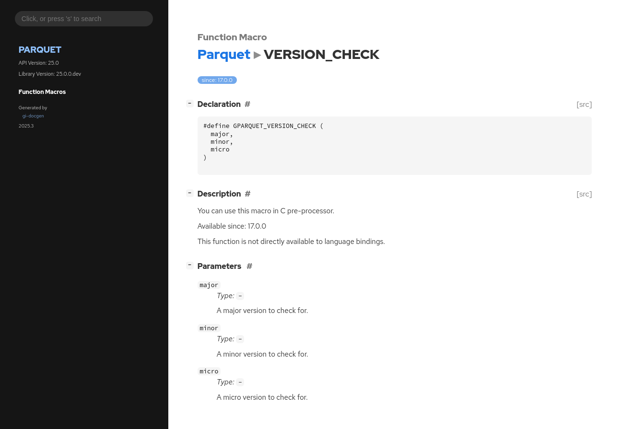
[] (192, 103)
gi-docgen (33, 116)
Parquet (40, 50)
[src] (584, 104)
